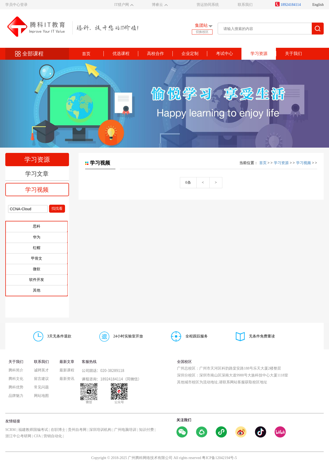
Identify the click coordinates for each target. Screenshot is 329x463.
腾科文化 (15, 379)
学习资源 (281, 163)
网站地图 (41, 396)
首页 (86, 54)
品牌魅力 (15, 396)
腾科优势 (15, 387)
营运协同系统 (208, 5)
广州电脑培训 (125, 430)
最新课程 (66, 370)
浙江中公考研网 (18, 436)
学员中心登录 (16, 5)
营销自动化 (53, 436)
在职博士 (58, 430)
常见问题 (41, 387)
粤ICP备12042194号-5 (219, 458)
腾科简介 (15, 370)
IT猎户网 (121, 5)
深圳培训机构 (100, 430)
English (318, 5)
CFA (37, 436)
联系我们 (245, 5)
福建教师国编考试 (33, 430)
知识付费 (146, 430)
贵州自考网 (77, 430)
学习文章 (37, 173)
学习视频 (37, 189)
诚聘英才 (41, 370)
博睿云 (157, 5)
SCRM (10, 430)
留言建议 (41, 379)
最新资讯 (66, 379)
